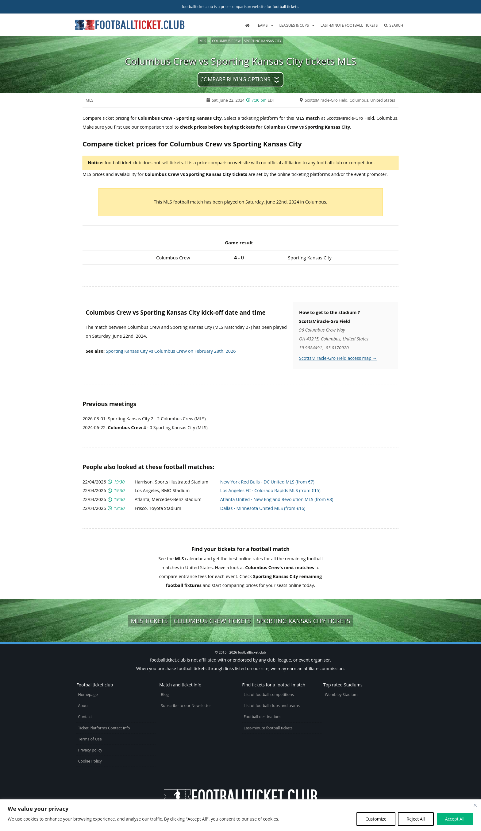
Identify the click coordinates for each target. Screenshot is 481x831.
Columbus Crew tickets (212, 620)
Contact (85, 716)
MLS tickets (149, 620)
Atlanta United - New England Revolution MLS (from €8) (276, 499)
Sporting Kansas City (262, 40)
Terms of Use (90, 739)
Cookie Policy (90, 761)
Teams (261, 25)
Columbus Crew (226, 40)
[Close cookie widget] (475, 805)
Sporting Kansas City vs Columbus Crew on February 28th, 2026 (171, 351)
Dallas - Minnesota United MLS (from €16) (263, 508)
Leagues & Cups (294, 25)
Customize (375, 819)
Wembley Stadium (341, 694)
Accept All (454, 819)
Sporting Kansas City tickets (303, 620)
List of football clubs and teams (272, 705)
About (83, 705)
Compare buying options (235, 79)
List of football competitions (269, 694)
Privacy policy (90, 750)
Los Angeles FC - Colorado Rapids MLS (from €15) (270, 490)
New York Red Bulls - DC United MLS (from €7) (267, 482)
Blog (165, 694)
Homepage (88, 694)
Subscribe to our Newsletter (186, 705)
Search (393, 25)
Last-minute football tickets (349, 25)
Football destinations (262, 716)
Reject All (416, 819)
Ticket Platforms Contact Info (104, 728)
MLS (202, 40)
